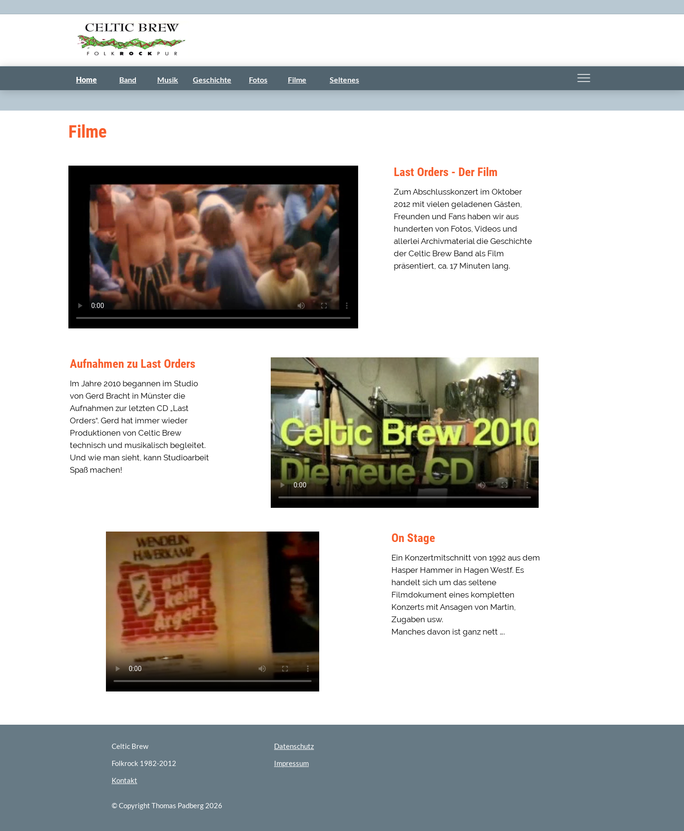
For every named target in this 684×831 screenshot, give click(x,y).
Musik (167, 79)
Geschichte (212, 79)
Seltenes (344, 79)
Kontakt (124, 780)
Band (127, 79)
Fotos (258, 79)
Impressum (291, 763)
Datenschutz (294, 746)
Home (86, 79)
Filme (297, 79)
